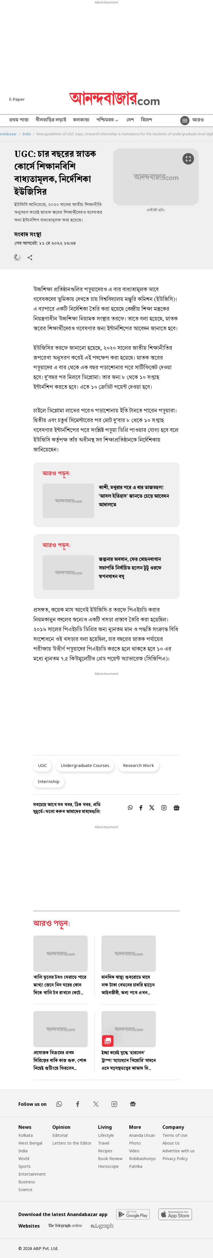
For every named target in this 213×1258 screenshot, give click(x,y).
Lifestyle (106, 1135)
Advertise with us (178, 1150)
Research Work (138, 765)
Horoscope (108, 1166)
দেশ (130, 120)
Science (25, 1189)
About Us (171, 1143)
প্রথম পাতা (19, 120)
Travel (103, 1143)
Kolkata (25, 1135)
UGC (42, 765)
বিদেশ (146, 120)
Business (26, 1181)
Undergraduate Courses (85, 765)
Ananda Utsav (142, 1135)
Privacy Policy (175, 1158)
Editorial (60, 1135)
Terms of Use (174, 1135)
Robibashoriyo (142, 1158)
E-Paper (17, 99)
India (26, 134)
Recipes (105, 1150)
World (23, 1158)
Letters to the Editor (71, 1143)
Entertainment (32, 1174)
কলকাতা (81, 120)
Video (134, 1150)
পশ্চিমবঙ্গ (108, 121)
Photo (135, 1143)
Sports (24, 1166)
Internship (49, 781)
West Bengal (30, 1143)
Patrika (135, 1166)
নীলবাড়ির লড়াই (51, 120)
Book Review (110, 1158)
